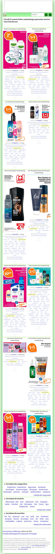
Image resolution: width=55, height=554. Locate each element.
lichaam (40, 448)
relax (43, 86)
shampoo (7, 79)
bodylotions (11, 487)
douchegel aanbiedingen (16, 93)
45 (36, 443)
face (22, 86)
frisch (38, 88)
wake (36, 397)
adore (5, 466)
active (10, 151)
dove (30, 125)
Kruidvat (14, 354)
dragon (36, 308)
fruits (13, 469)
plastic (38, 453)
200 (38, 79)
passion (23, 155)
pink (18, 155)
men (37, 80)
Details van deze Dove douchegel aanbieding (15, 236)
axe (39, 125)
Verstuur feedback (23, 549)
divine (16, 157)
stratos (33, 227)
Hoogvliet (39, 120)
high (48, 455)
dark (37, 127)
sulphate (33, 312)
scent (12, 245)
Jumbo (7, 504)
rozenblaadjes (37, 306)
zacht (36, 310)
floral (23, 468)
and (6, 468)
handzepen (7, 492)
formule (6, 153)
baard (34, 450)
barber (35, 459)
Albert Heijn (10, 502)
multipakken (31, 80)
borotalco (6, 361)
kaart (12, 363)
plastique (30, 455)
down (41, 132)
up (40, 397)
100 (12, 79)
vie (6, 151)
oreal (30, 392)
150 (16, 79)
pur (10, 466)
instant (15, 324)
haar (30, 450)
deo (23, 469)
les (38, 312)
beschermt (32, 88)
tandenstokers (35, 492)
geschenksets (45, 79)
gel (11, 155)
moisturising (16, 250)
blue (29, 227)
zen (38, 82)
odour (11, 253)
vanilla (42, 315)
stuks (39, 134)
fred (33, 129)
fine (42, 314)
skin (15, 83)
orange (47, 315)
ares (10, 90)
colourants (12, 84)
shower (30, 84)
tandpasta (46, 492)
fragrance (14, 248)
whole (37, 314)
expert (7, 321)
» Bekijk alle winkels (44, 510)
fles (46, 452)
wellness (47, 80)
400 (24, 316)
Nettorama (28, 504)
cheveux (33, 452)
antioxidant (36, 301)
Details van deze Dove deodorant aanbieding (39, 122)
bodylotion (44, 77)
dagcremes (32, 487)
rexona (34, 125)
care (5, 243)
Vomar (32, 506)
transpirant (41, 84)
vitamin (43, 301)
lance (7, 158)
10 (10, 317)
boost (44, 397)
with (24, 84)
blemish (30, 396)
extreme (42, 446)
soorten (47, 132)
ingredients (17, 81)
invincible (43, 455)
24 (45, 294)
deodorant (20, 77)
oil (37, 321)
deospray (15, 90)
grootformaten (35, 296)
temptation (43, 127)
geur (39, 232)
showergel (38, 230)
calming (11, 157)
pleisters (17, 492)
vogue (6, 462)
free (42, 312)
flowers (19, 466)
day (30, 129)
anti (30, 86)
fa (5, 148)
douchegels (10, 489)
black (37, 315)
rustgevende (46, 305)
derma (14, 319)
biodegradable (8, 81)
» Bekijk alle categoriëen (42, 495)
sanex (4, 316)
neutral (7, 77)
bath (19, 83)
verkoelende (42, 399)
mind (47, 86)
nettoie (32, 401)
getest (39, 305)
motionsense (45, 306)
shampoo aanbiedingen (16, 91)
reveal (11, 323)
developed (7, 88)
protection (46, 129)
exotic (14, 466)
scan (7, 363)
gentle (19, 151)
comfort (11, 246)
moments (22, 157)
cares (23, 81)
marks (24, 471)
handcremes (43, 489)
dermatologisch (32, 305)
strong (17, 323)
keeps (20, 326)
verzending (15, 317)
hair (6, 250)
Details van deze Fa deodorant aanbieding (15, 145)
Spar (47, 504)
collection (31, 315)
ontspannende (15, 158)
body (23, 83)
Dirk (36, 502)
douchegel (12, 77)
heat (38, 131)
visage (47, 450)
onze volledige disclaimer (39, 545)
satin (34, 84)
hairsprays (33, 489)
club (40, 459)
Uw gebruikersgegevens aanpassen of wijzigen (20, 534)
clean (6, 246)
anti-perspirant (16, 88)
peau (23, 153)
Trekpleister (15, 70)
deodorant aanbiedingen (16, 95)
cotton (43, 131)
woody (40, 460)
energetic (30, 397)
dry (48, 131)
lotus (46, 82)
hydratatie (41, 450)
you (37, 132)
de (37, 227)
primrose (45, 308)
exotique (15, 464)
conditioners (21, 487)
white (42, 82)
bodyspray (32, 82)
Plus (35, 504)
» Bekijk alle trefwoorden (42, 524)
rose (6, 157)
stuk (48, 464)
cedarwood (34, 462)
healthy (16, 328)
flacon (10, 241)
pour (17, 153)
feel (5, 326)
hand (18, 86)
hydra (48, 396)
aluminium (32, 319)
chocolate (7, 245)
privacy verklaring (26, 547)
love (34, 299)
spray (15, 241)
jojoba (13, 86)
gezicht (47, 448)
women (22, 462)
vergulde (42, 227)
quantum (42, 310)
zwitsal (45, 292)
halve (23, 79)
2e (19, 79)
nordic (42, 80)
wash (9, 250)
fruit (40, 308)
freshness (7, 469)
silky (38, 299)
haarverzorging (21, 489)
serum (47, 299)
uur (44, 303)
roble (18, 468)
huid (48, 399)
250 (6, 241)
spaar (42, 298)
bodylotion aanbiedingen (40, 89)
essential (32, 321)
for (5, 83)
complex (6, 323)
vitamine (8, 86)
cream (6, 84)
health (16, 321)
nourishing (22, 324)
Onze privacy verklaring (11, 531)
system (30, 459)
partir (48, 453)
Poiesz (41, 504)
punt (47, 298)
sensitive (10, 83)
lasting (35, 460)
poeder (31, 310)
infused (43, 319)
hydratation (40, 452)
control (17, 253)
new (44, 396)
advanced (39, 129)
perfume (19, 84)
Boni (22, 502)
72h (30, 131)
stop (47, 457)
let (34, 132)
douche (44, 88)
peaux (6, 324)
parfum (19, 469)
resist (44, 459)
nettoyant (34, 399)
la (20, 153)
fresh (30, 132)
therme (32, 77)
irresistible (7, 248)
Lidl (21, 504)
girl (10, 464)
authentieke (45, 230)
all (48, 127)
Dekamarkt (15, 234)
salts (38, 319)
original (23, 361)
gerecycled (31, 453)
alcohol (23, 88)
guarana (45, 401)
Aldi (16, 502)
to (23, 151)
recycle (37, 455)
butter (38, 86)
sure (22, 158)
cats (5, 471)
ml (20, 90)
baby (38, 298)
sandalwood (34, 317)
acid (40, 396)
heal (25, 326)
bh (36, 464)
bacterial (6, 253)
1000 (6, 317)
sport (15, 151)
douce (12, 153)
